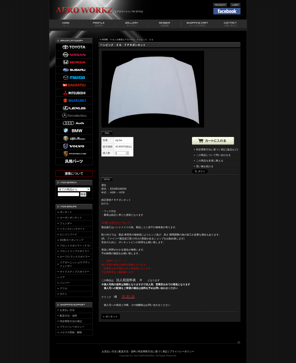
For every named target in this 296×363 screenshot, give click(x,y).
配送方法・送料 (68, 315)
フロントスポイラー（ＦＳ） (76, 245)
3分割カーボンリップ (71, 240)
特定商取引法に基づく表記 (153, 351)
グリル (63, 288)
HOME (105, 39)
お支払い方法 (67, 310)
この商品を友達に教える (209, 160)
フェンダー (66, 223)
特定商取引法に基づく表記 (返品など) (217, 149)
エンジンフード (68, 234)
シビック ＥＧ (146, 39)
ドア (62, 277)
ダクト (63, 293)
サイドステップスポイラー (74, 271)
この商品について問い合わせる (213, 155)
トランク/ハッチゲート (72, 228)
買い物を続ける (204, 166)
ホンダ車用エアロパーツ (123, 39)
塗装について (74, 173)
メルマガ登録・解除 (71, 332)
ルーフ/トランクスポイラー (75, 256)
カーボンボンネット (71, 217)
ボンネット (111, 316)
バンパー (65, 282)
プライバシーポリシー (72, 326)
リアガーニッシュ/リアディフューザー (75, 264)
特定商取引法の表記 (71, 321)
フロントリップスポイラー (74, 251)
